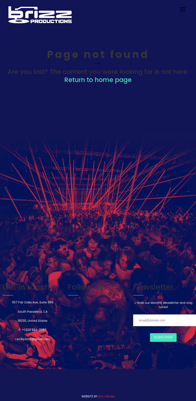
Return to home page (98, 79)
